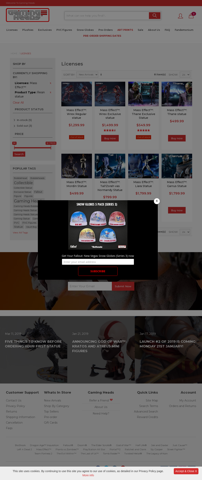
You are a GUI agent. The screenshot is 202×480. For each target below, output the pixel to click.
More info (88, 475)
